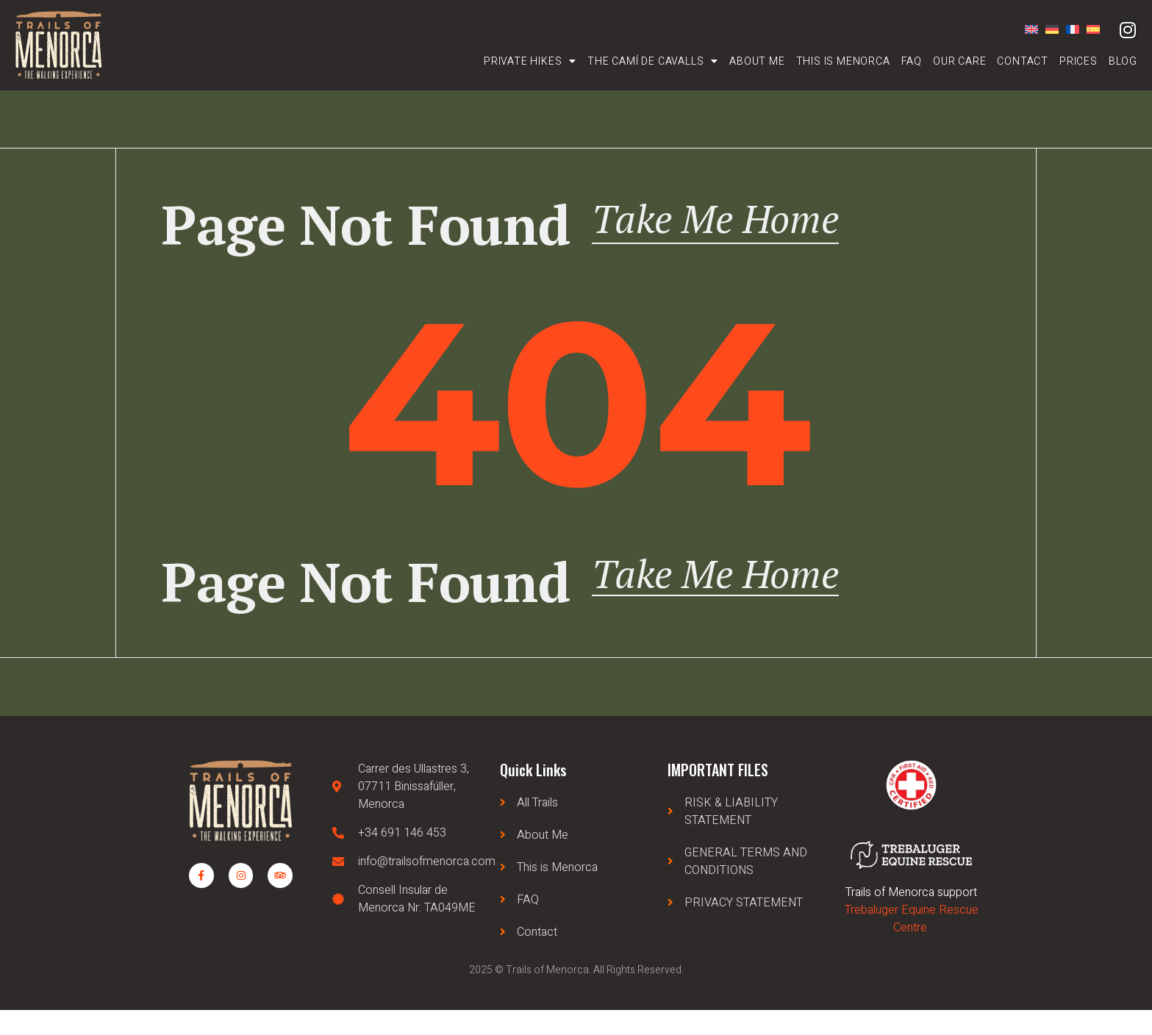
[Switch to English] (1027, 30)
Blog (1123, 61)
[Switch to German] (1048, 30)
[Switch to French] (1069, 30)
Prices (1078, 61)
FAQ (911, 61)
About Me (756, 61)
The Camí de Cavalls (652, 61)
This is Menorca (843, 61)
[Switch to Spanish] (1089, 30)
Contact (1022, 61)
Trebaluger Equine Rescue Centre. (912, 943)
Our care (959, 61)
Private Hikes (530, 61)
